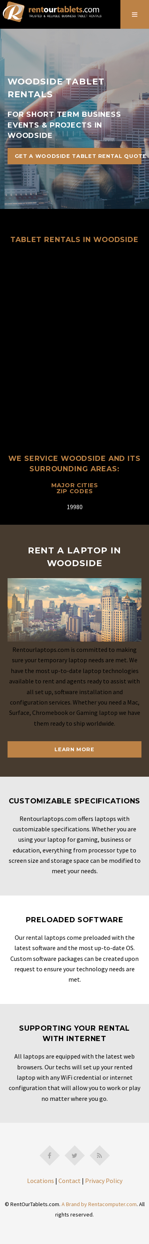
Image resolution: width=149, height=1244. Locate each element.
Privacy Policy (103, 1181)
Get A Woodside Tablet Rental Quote (78, 156)
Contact (69, 1181)
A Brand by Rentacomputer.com (99, 1204)
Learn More (74, 749)
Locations (40, 1181)
